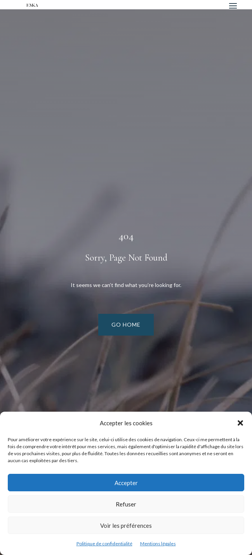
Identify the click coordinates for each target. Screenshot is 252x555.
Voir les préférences (126, 525)
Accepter (126, 482)
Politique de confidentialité (104, 543)
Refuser (126, 504)
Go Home (126, 324)
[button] (240, 423)
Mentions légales (158, 543)
